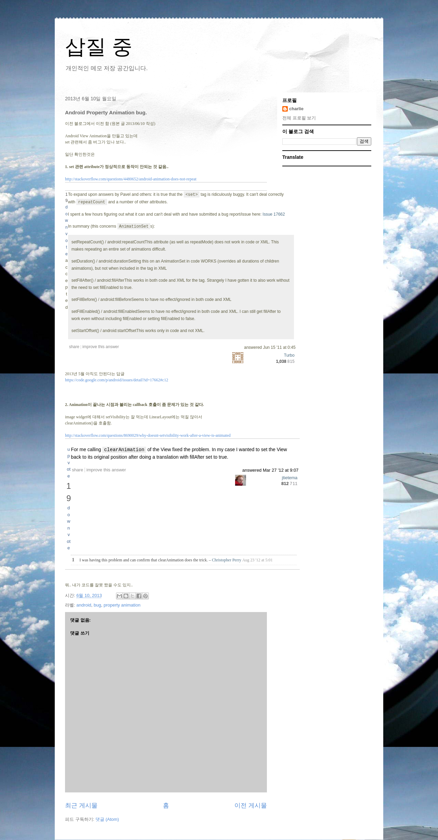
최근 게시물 (81, 805)
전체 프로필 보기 (299, 117)
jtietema (290, 477)
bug (97, 605)
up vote (68, 463)
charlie (296, 108)
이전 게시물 (250, 805)
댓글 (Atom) (107, 819)
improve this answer (106, 469)
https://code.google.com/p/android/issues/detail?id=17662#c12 (116, 380)
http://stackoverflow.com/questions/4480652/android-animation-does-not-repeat (130, 179)
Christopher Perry (226, 560)
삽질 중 (98, 46)
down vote (68, 527)
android (83, 605)
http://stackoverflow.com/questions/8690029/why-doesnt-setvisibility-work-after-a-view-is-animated (148, 435)
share (77, 469)
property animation (122, 605)
